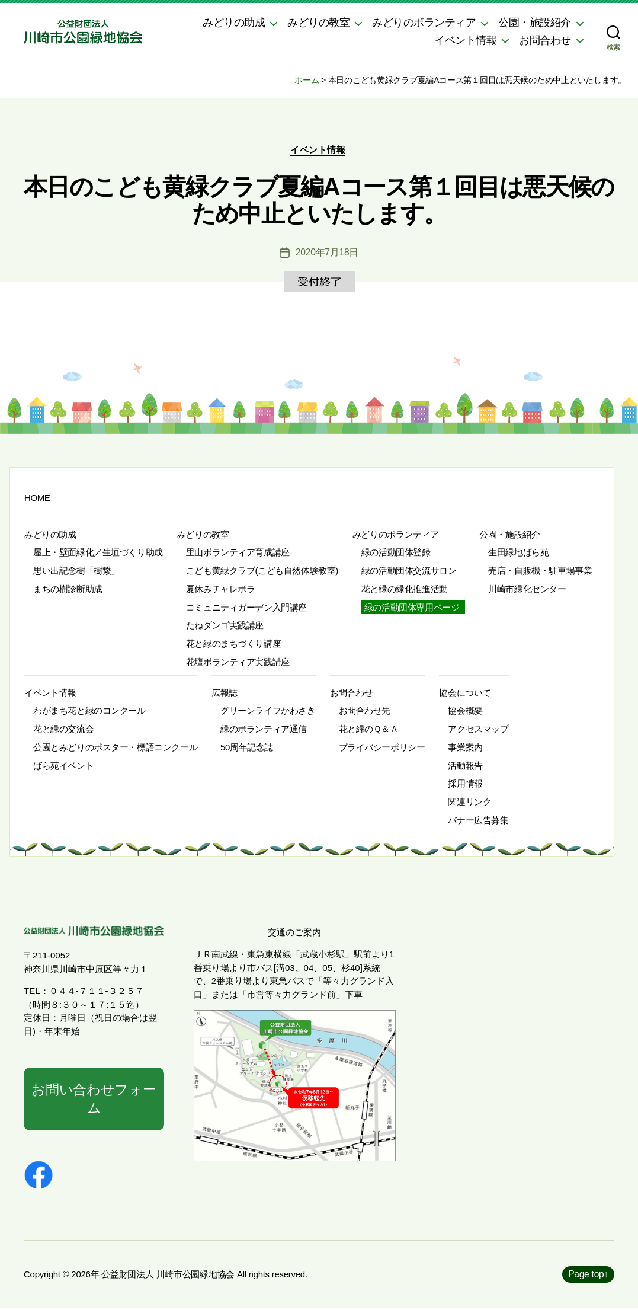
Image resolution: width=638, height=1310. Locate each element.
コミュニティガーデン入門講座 (246, 608)
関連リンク (469, 803)
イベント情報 (465, 40)
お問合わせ (545, 40)
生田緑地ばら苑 (518, 554)
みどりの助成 (234, 22)
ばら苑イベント (63, 767)
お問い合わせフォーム (93, 1100)
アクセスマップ (478, 730)
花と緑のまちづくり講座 (233, 645)
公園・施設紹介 (534, 22)
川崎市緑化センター (527, 590)
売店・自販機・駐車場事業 (540, 572)
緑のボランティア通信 (263, 730)
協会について (465, 694)
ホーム (306, 80)
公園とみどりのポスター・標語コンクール (115, 748)
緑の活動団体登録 (396, 554)
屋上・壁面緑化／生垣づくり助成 (98, 554)
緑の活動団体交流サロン (408, 572)
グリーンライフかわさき (267, 712)
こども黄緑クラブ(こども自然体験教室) (262, 572)
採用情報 (465, 785)
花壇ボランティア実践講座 (238, 663)
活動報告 (465, 767)
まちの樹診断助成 (67, 590)
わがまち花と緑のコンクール (89, 712)
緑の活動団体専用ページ (411, 608)
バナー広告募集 (478, 821)
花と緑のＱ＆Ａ (369, 730)
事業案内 (465, 748)
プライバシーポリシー (382, 748)
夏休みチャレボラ (220, 590)
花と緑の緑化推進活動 (404, 590)
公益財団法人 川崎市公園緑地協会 (168, 1276)
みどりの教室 (318, 22)
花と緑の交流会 (63, 730)
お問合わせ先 (365, 712)
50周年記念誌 (246, 748)
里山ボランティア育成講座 (238, 554)
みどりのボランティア (424, 22)
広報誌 (224, 694)
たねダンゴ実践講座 (225, 627)
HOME (37, 499)
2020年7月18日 (327, 253)
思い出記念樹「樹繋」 (76, 572)
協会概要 (465, 712)
